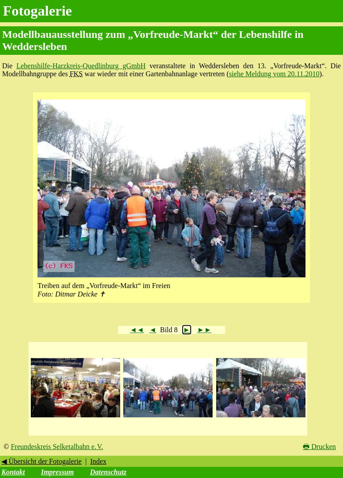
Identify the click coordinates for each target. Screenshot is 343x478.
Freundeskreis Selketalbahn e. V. (57, 446)
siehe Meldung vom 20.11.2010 (274, 74)
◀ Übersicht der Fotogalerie (41, 461)
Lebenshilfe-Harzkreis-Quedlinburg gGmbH (81, 66)
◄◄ (137, 330)
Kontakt (13, 472)
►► (204, 330)
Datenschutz (108, 472)
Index (98, 461)
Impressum (57, 472)
